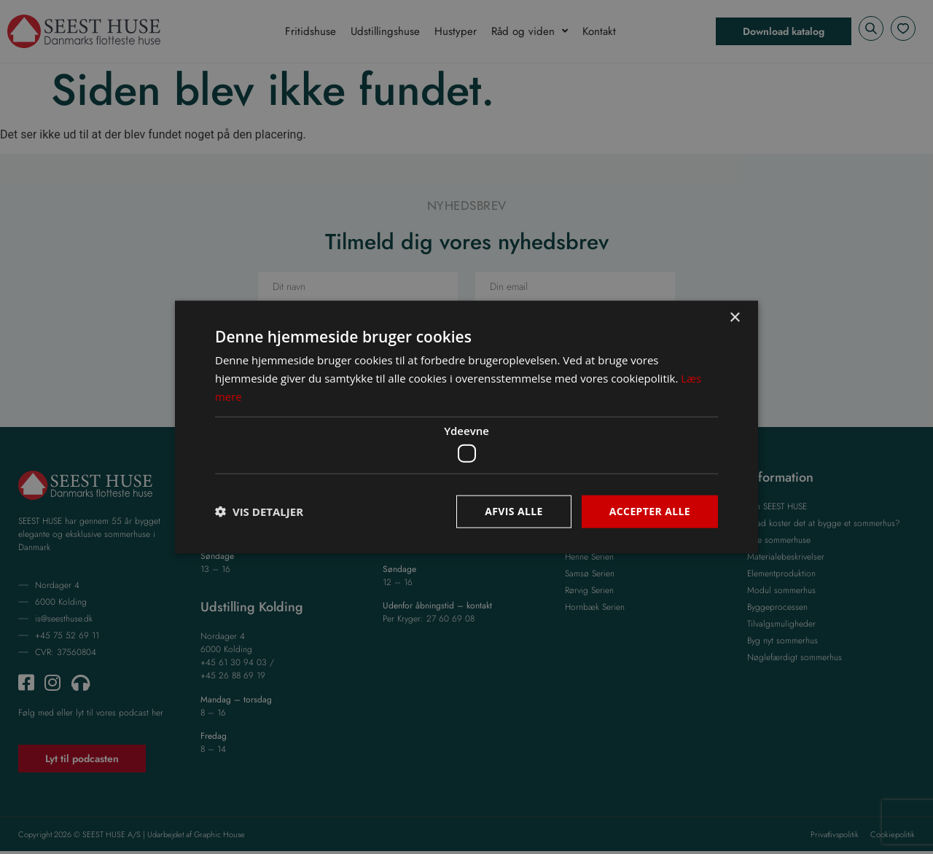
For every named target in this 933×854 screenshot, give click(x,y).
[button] (259, 511)
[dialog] (466, 427)
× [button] (734, 318)
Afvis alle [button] (514, 511)
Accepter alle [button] (649, 511)
